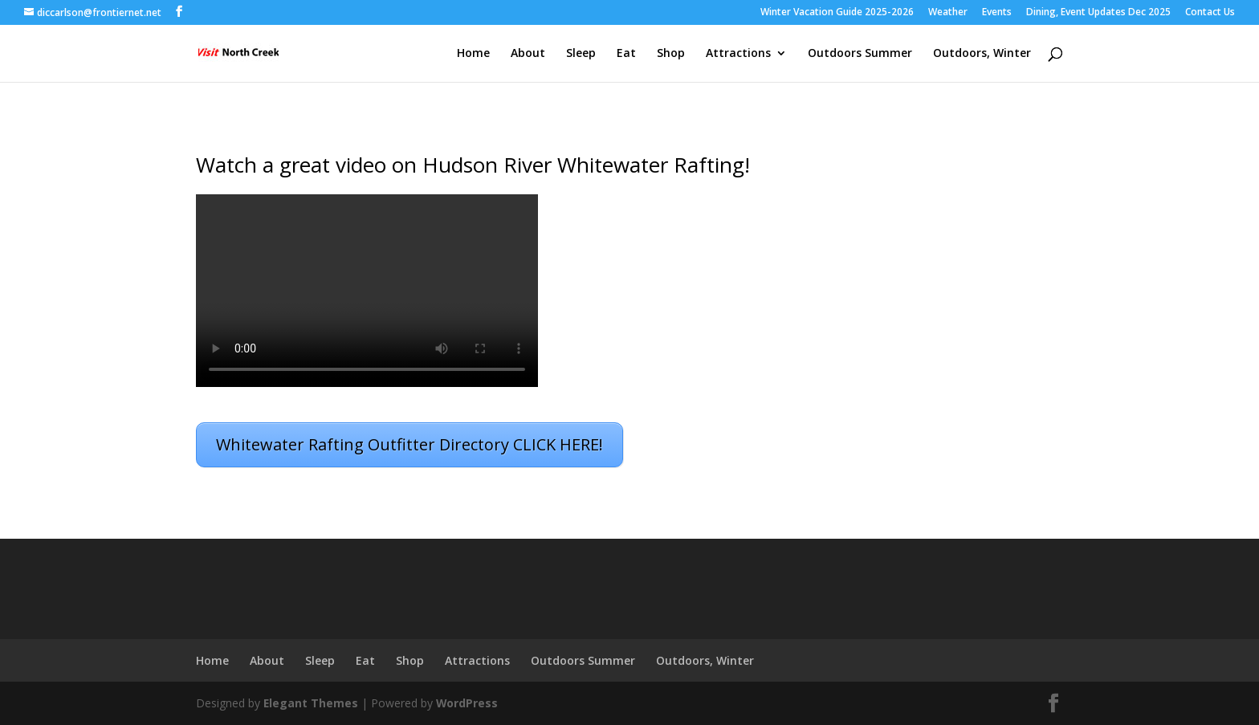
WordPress (468, 703)
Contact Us (1210, 12)
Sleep (581, 53)
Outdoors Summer (860, 53)
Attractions (738, 53)
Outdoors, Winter (982, 53)
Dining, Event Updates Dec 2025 (1098, 12)
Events (997, 12)
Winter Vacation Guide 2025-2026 (837, 12)
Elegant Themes (311, 703)
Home (473, 53)
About (528, 53)
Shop (671, 53)
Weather (948, 12)
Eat (626, 53)
